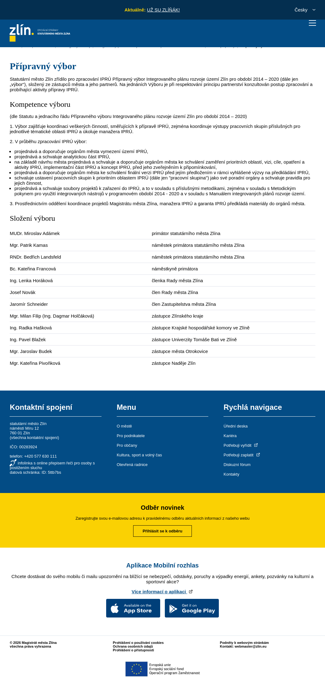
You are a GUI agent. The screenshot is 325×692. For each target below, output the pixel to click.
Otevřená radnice (132, 464)
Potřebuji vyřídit (241, 445)
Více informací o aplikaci (162, 591)
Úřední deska (235, 426)
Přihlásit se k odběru (163, 531)
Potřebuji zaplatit (242, 455)
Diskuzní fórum (237, 464)
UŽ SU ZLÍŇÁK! (163, 9)
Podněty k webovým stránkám (244, 643)
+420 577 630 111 (40, 456)
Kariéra (230, 435)
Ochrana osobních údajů (133, 646)
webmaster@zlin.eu (250, 646)
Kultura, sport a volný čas (139, 455)
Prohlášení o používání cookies (138, 643)
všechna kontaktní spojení (34, 437)
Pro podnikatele (131, 435)
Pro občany (127, 445)
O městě (124, 426)
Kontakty (231, 474)
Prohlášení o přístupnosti (133, 650)
